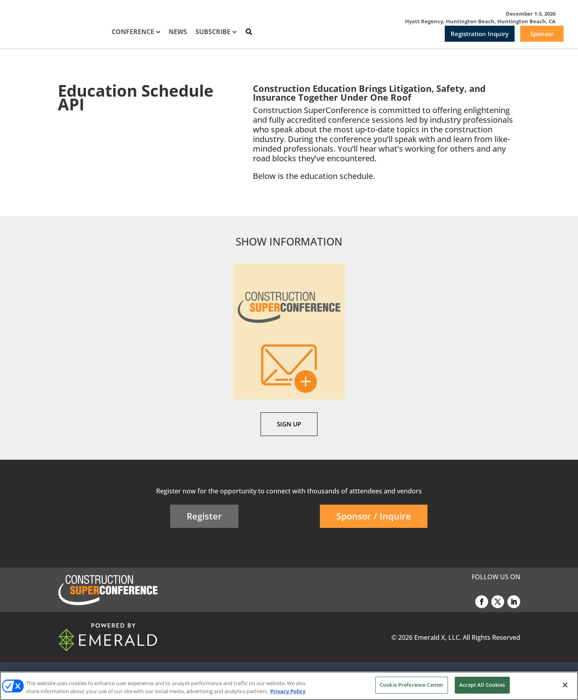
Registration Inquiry (480, 34)
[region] (289, 686)
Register (204, 516)
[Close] (565, 685)
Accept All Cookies (482, 684)
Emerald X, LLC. (437, 637)
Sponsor (542, 34)
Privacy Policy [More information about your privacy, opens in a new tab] (287, 691)
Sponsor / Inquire (373, 516)
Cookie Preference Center (412, 684)
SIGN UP (289, 424)
